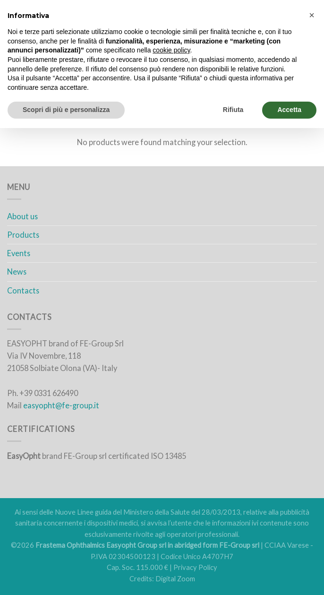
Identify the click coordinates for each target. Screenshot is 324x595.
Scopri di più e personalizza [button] (66, 109)
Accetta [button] (289, 109)
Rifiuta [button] (233, 109)
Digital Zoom (175, 579)
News (16, 271)
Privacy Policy (195, 567)
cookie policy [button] (171, 50)
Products (23, 234)
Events (18, 253)
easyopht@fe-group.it (61, 405)
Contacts (23, 290)
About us (22, 216)
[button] (311, 15)
